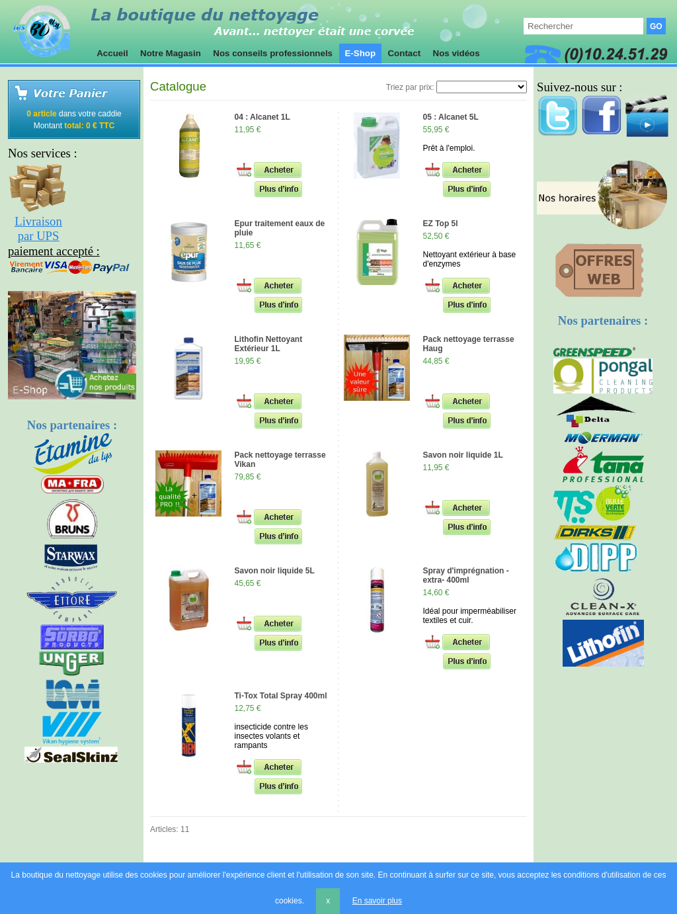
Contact (404, 53)
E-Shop (360, 53)
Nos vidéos (456, 53)
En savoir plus (377, 900)
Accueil (112, 53)
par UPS (39, 236)
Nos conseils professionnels (273, 53)
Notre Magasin (170, 53)
